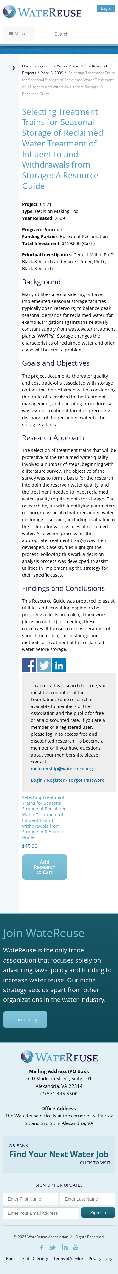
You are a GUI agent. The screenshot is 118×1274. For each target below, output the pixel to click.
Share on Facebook (29, 665)
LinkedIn (65, 1247)
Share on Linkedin (59, 665)
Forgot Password (87, 780)
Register (56, 780)
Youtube (75, 1247)
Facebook (41, 1247)
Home (27, 66)
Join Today (25, 1019)
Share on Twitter (44, 665)
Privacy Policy (100, 1258)
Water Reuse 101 (72, 66)
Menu (17, 33)
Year (45, 73)
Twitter (52, 1247)
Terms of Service (68, 1258)
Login (106, 8)
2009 (58, 73)
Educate (45, 66)
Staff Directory (35, 1258)
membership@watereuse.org (62, 769)
